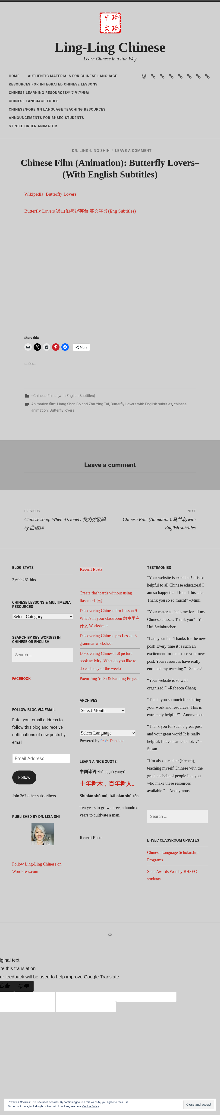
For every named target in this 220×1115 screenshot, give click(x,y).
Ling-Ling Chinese (110, 47)
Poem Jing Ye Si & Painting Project (109, 719)
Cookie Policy (90, 1106)
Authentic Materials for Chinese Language (72, 76)
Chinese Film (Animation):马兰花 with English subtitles (153, 559)
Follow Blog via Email (34, 750)
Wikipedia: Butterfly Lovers (50, 235)
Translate (112, 781)
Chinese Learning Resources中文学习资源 (49, 93)
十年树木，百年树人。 (109, 824)
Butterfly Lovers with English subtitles (141, 444)
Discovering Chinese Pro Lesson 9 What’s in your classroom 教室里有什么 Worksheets (110, 659)
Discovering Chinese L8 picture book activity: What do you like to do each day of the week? (108, 702)
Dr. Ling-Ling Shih (91, 157)
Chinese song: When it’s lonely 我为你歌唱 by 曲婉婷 (67, 559)
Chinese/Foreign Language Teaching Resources (57, 109)
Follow (24, 818)
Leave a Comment (133, 157)
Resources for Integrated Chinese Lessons (53, 84)
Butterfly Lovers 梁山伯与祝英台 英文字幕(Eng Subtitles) (80, 251)
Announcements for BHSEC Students (46, 118)
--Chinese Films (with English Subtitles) (63, 436)
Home (14, 76)
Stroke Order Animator (33, 126)
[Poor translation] (24, 1027)
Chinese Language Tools (34, 101)
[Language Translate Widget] (108, 774)
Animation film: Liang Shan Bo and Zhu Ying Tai (70, 444)
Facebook (21, 719)
